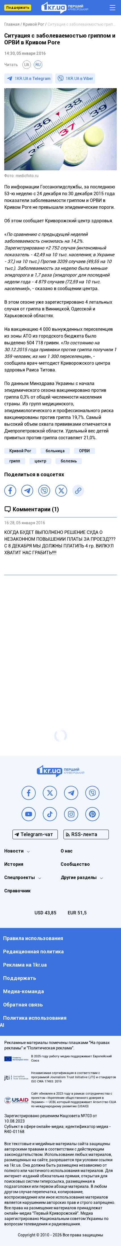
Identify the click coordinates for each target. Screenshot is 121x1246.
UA (26, 64)
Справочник (17, 890)
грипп (14, 461)
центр (40, 461)
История (13, 864)
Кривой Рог (20, 451)
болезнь (69, 461)
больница (55, 451)
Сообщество (75, 864)
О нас (67, 851)
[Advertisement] (60, 641)
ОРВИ (84, 451)
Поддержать (17, 8)
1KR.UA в (32, 78)
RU (38, 64)
